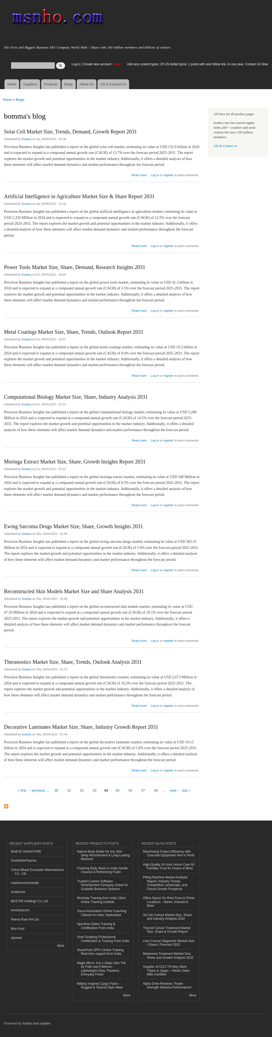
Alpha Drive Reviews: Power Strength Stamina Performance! (167, 985)
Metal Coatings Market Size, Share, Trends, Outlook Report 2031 (73, 332)
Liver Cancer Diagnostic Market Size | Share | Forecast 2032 (168, 943)
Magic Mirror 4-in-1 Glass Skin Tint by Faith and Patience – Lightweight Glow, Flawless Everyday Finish (101, 968)
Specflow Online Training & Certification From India (96, 926)
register (168, 175)
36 (130, 790)
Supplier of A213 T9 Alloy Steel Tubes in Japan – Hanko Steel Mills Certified (166, 970)
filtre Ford (17, 929)
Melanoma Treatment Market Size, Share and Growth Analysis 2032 (168, 955)
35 (117, 790)
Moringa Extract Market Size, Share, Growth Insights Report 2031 (75, 462)
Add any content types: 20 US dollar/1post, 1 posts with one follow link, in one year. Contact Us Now (197, 64)
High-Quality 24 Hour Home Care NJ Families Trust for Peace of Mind (168, 866)
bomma (26, 139)
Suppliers (30, 84)
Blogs (68, 84)
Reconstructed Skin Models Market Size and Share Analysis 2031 (74, 591)
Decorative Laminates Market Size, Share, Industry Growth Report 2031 (81, 727)
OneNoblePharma (23, 860)
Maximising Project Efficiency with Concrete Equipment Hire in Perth (168, 853)
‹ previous (37, 790)
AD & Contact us (225, 146)
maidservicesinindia (25, 883)
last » (186, 790)
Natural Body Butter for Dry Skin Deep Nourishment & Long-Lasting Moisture (103, 855)
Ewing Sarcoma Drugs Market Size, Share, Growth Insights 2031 (73, 526)
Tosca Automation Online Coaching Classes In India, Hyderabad (102, 913)
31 (69, 790)
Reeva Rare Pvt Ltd (25, 919)
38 (156, 790)
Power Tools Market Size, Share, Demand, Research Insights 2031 (74, 267)
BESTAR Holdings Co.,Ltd (29, 901)
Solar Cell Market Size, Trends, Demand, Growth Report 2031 (70, 131)
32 (82, 790)
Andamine (18, 892)
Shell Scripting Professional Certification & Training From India (103, 939)
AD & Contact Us (113, 84)
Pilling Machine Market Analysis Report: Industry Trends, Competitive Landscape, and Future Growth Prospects (165, 883)
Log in (76, 64)
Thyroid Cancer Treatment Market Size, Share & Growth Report (166, 930)
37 (143, 790)
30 (56, 790)
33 (94, 790)
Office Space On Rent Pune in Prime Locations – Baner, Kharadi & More (169, 902)
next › (174, 790)
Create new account (97, 64)
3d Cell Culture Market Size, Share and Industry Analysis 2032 (167, 917)
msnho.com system (36, 1023)
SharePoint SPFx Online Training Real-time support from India (100, 952)
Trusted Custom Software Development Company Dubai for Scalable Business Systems (102, 885)
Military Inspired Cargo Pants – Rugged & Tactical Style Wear (100, 985)
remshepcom (20, 910)
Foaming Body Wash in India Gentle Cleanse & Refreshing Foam (102, 870)
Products (51, 84)
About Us (86, 84)
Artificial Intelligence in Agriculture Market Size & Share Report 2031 (79, 196)
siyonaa (16, 938)
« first (22, 790)
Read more (139, 174)
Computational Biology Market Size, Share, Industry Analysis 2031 (76, 397)
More (60, 946)
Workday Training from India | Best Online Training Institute (101, 900)
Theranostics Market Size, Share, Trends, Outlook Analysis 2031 (73, 662)
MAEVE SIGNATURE (26, 851)
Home (11, 84)
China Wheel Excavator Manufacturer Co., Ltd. (37, 871)
